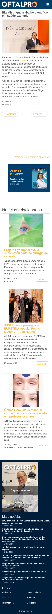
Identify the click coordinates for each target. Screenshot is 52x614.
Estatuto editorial (34, 592)
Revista (5, 597)
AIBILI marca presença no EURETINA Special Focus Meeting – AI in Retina (22, 328)
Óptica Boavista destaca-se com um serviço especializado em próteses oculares (25, 413)
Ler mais (42, 279)
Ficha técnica (7, 603)
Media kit (31, 597)
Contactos (31, 603)
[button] (47, 4)
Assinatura (6, 592)
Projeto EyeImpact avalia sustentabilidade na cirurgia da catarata (26, 253)
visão (22, 60)
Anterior (10, 114)
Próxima (39, 114)
